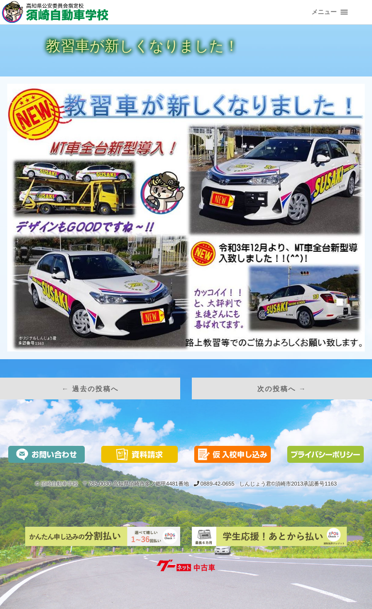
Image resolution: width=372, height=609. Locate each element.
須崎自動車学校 (59, 484)
